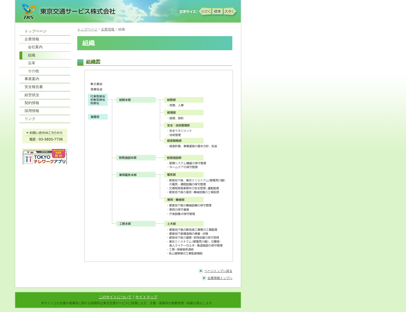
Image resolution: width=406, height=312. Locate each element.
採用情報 (32, 111)
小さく (205, 11)
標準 (218, 11)
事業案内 (32, 79)
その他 (33, 71)
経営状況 (32, 95)
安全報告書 (34, 87)
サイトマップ (146, 297)
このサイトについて (115, 297)
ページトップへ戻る (218, 271)
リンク (30, 119)
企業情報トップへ (220, 278)
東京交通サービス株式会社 (67, 11)
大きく (230, 11)
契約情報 (32, 103)
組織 (31, 55)
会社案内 (35, 47)
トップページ (87, 29)
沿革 (31, 63)
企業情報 (107, 29)
